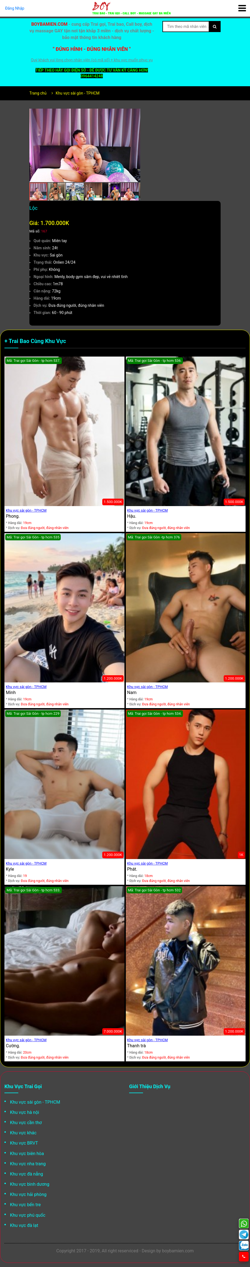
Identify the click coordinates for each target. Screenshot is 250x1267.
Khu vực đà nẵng (26, 1174)
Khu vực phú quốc (27, 1215)
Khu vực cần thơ (26, 1122)
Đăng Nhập (14, 8)
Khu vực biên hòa (27, 1153)
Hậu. (131, 516)
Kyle (10, 869)
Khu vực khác (23, 1132)
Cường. (13, 1045)
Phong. (13, 516)
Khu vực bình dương (29, 1184)
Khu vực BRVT (24, 1143)
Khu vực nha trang (28, 1163)
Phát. (132, 869)
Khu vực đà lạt (24, 1225)
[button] (135, 113)
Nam (132, 692)
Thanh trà (136, 1045)
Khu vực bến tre (25, 1204)
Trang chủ (38, 93)
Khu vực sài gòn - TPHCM (78, 93)
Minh (11, 692)
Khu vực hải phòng (28, 1194)
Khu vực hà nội (24, 1112)
